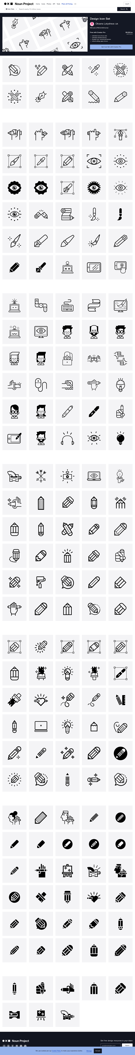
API (54, 4)
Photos (49, 4)
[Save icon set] (85, 20)
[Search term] (67, 9)
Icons (43, 4)
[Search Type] (11, 9)
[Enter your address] (111, 1043)
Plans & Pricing (67, 4)
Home (38, 4)
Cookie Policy (56, 1051)
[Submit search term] (124, 9)
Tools (58, 4)
